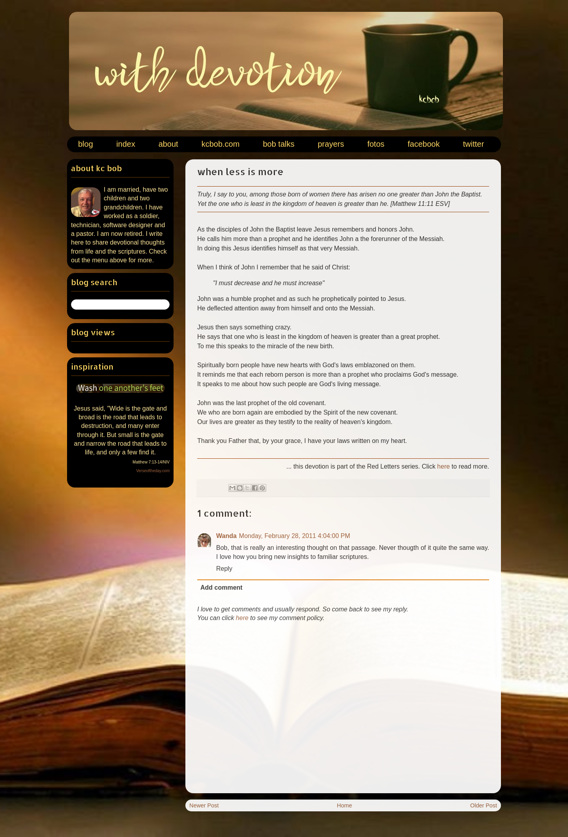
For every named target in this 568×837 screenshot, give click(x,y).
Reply (224, 568)
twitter (473, 144)
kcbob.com (221, 144)
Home (344, 805)
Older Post (483, 805)
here (443, 466)
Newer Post (204, 805)
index (125, 144)
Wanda (226, 535)
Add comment (221, 587)
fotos (375, 144)
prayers (331, 144)
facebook (424, 144)
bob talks (278, 144)
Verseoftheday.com (153, 471)
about (168, 144)
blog (85, 144)
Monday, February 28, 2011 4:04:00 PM (294, 535)
